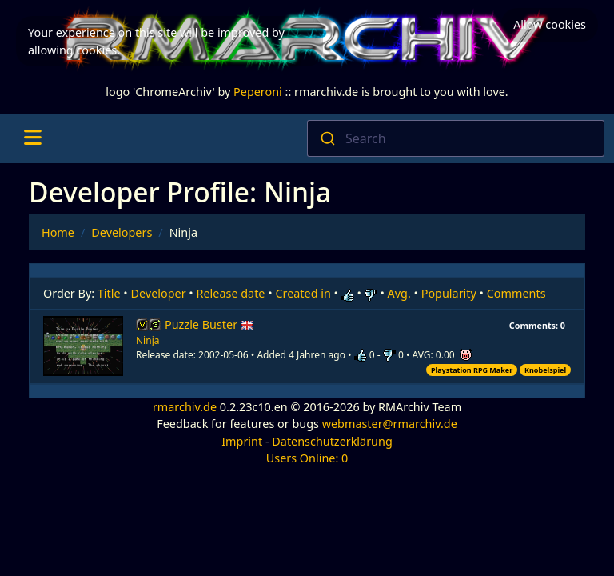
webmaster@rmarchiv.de (389, 423)
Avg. (399, 293)
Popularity (448, 293)
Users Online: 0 (307, 458)
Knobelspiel (545, 370)
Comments (516, 293)
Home (58, 232)
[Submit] (326, 138)
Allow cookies (549, 24)
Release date (231, 293)
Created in (302, 293)
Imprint (241, 441)
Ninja (147, 340)
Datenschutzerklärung (332, 441)
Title (109, 293)
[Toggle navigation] (32, 138)
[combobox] (455, 138)
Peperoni (257, 91)
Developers (121, 232)
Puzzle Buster (209, 324)
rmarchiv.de (185, 406)
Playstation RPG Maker (471, 370)
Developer (158, 293)
